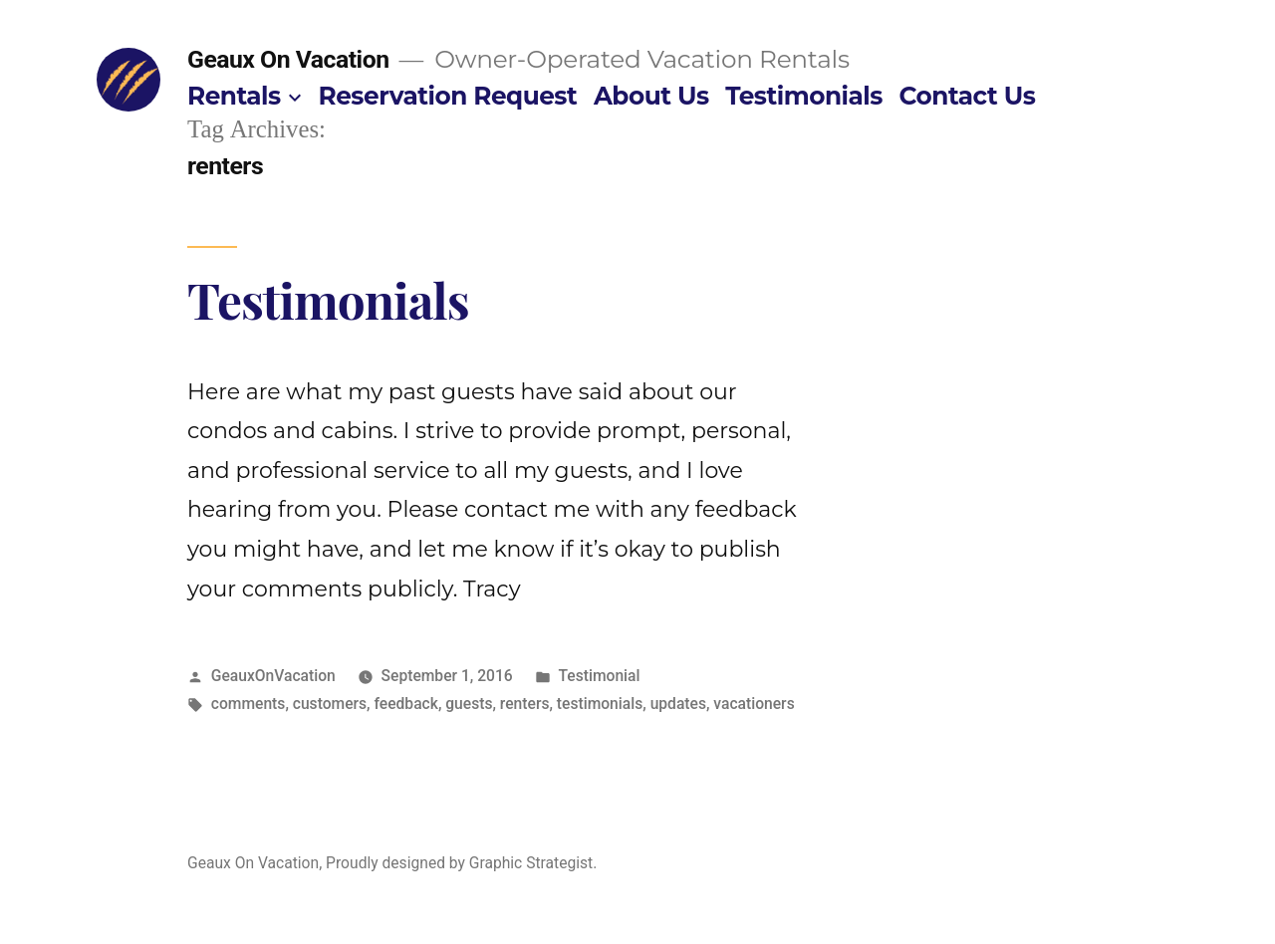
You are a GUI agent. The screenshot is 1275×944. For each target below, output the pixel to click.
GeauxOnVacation (273, 675)
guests (468, 703)
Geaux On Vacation (288, 59)
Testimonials (804, 96)
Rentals (234, 96)
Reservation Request (448, 96)
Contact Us (967, 96)
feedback (405, 703)
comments (248, 703)
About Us (651, 96)
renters (525, 703)
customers (330, 703)
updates (678, 703)
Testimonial (599, 675)
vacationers (753, 703)
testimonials (599, 703)
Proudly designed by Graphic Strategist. (461, 862)
